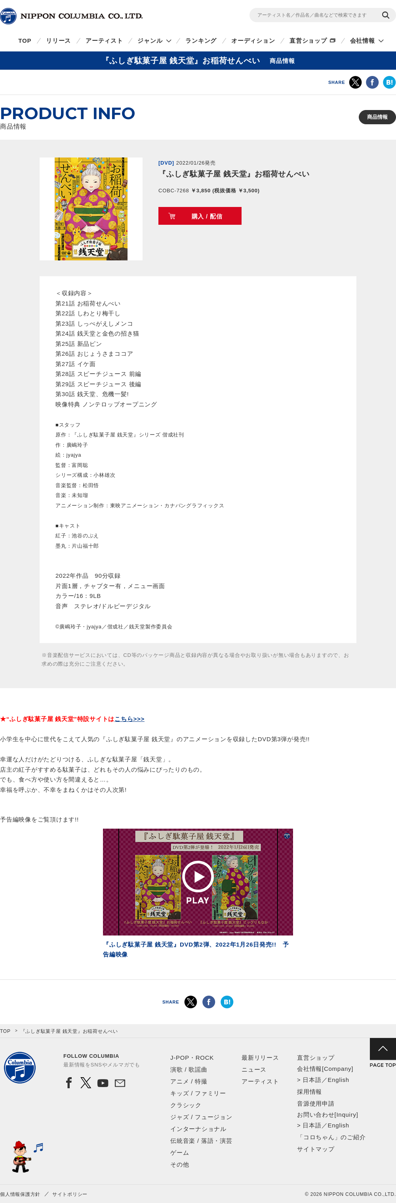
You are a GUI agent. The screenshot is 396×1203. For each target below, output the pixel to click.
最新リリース (260, 1057)
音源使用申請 (316, 1103)
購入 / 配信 (207, 216)
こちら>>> (129, 718)
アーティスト (104, 40)
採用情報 (309, 1091)
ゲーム (179, 1152)
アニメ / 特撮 (189, 1081)
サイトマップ (316, 1149)
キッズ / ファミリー (198, 1093)
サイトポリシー (70, 1194)
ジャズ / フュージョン (201, 1117)
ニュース (254, 1069)
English (338, 1079)
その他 (179, 1164)
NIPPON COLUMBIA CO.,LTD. (71, 16)
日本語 (312, 1079)
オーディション (253, 40)
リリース (58, 40)
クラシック (186, 1105)
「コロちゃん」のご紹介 (331, 1137)
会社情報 (362, 40)
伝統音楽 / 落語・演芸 (201, 1140)
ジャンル (149, 40)
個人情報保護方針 (20, 1194)
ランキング (201, 40)
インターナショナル (198, 1128)
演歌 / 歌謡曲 (189, 1069)
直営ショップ (308, 40)
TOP (24, 40)
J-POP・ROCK (192, 1057)
